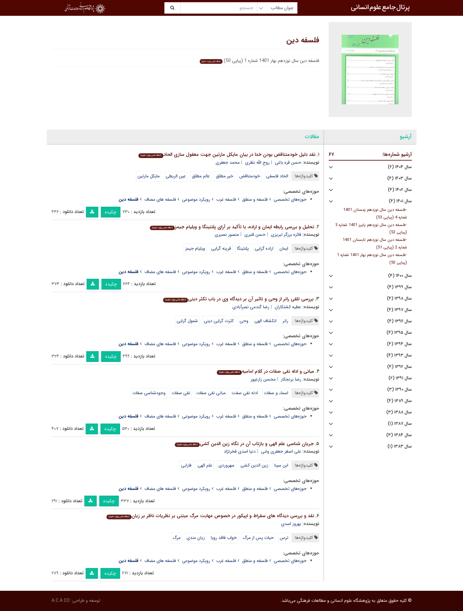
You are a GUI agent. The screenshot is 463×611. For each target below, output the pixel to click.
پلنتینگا (243, 248)
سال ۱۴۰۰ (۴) (400, 275)
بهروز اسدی (291, 523)
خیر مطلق (224, 176)
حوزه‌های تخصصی (290, 199)
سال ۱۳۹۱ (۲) (400, 378)
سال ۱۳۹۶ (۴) (399, 321)
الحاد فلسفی (277, 176)
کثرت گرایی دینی (219, 320)
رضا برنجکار (291, 379)
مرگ (176, 537)
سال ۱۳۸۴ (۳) (399, 435)
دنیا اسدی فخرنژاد (240, 451)
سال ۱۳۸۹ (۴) (399, 401)
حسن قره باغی (288, 162)
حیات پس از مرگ (258, 537)
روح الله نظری (257, 162)
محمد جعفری (228, 162)
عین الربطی (176, 176)
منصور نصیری (227, 234)
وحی (244, 320)
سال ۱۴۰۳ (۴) (399, 178)
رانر (285, 320)
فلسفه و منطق (255, 199)
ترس (284, 537)
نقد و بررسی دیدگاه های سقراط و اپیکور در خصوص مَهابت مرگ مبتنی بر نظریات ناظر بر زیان (210, 516)
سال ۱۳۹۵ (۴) (399, 332)
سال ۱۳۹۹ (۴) (399, 287)
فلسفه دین (302, 40)
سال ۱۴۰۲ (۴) (400, 189)
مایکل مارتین (148, 176)
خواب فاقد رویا (224, 537)
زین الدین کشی (254, 465)
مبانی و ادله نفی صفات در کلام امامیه (265, 371)
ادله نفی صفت (245, 392)
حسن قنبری (254, 234)
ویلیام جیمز (195, 248)
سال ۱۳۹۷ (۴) (399, 310)
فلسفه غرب (226, 199)
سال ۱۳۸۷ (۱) (400, 423)
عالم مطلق (201, 176)
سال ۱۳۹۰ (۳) (399, 389)
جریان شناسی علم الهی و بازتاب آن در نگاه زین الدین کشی (244, 444)
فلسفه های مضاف (160, 199)
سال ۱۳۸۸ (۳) (399, 412)
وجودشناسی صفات (149, 392)
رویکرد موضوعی (196, 199)
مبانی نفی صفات (211, 392)
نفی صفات (181, 392)
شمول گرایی (187, 320)
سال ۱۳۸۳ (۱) (399, 446)
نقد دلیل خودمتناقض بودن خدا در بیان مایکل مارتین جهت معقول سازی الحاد (226, 154)
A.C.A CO (61, 600)
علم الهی (205, 465)
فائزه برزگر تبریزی (286, 234)
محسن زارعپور (263, 379)
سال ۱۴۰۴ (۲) (400, 167)
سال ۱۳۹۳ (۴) (399, 355)
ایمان (283, 248)
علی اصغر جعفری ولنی (281, 451)
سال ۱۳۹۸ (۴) (399, 298)
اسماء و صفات (276, 392)
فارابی (186, 465)
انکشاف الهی (265, 320)
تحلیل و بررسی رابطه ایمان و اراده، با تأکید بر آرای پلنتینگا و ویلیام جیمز (232, 227)
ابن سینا (281, 465)
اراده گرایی (264, 248)
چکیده (110, 212)
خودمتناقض (249, 176)
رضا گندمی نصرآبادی (250, 306)
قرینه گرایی (221, 248)
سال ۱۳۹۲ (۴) (399, 367)
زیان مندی (195, 537)
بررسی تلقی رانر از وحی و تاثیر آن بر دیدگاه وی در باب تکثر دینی (238, 299)
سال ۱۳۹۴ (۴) (399, 344)
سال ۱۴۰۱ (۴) (400, 201)
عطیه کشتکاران (288, 306)
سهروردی (226, 465)
